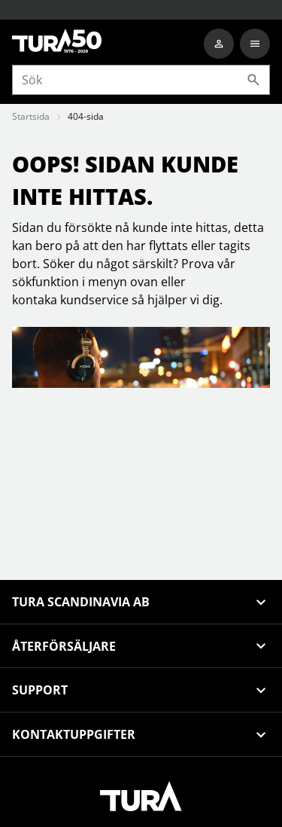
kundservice (94, 299)
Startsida (31, 116)
